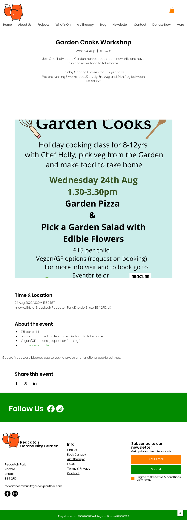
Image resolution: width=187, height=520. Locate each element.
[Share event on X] (25, 383)
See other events (93, 102)
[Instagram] (60, 408)
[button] (171, 10)
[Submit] (156, 469)
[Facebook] (51, 408)
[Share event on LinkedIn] (35, 383)
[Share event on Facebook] (16, 383)
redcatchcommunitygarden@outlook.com (33, 486)
